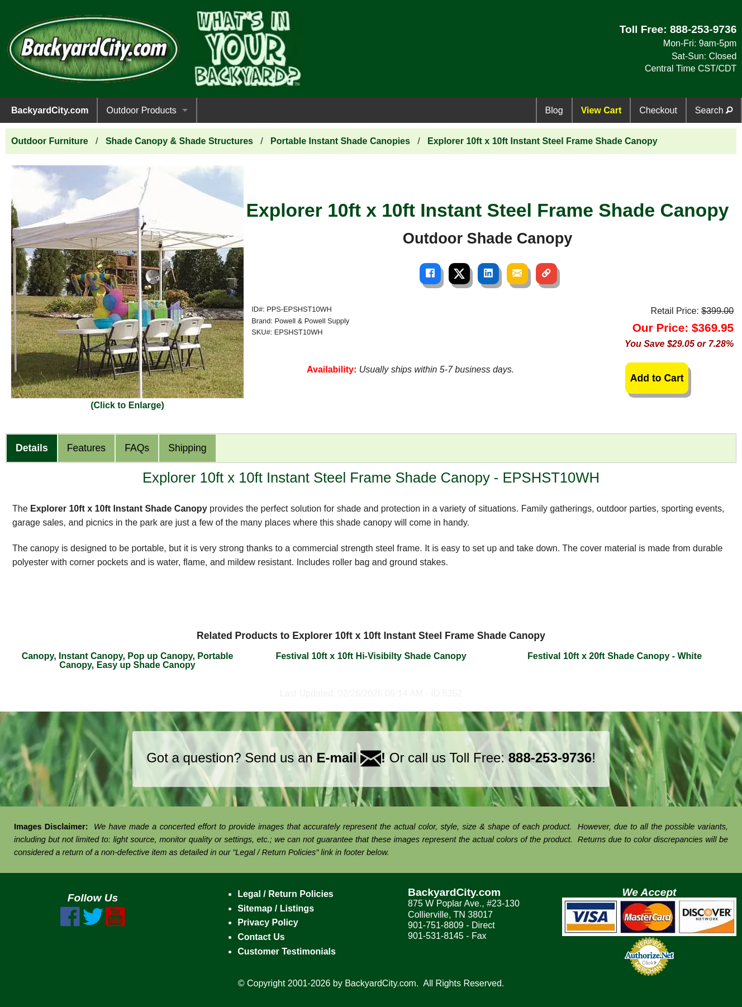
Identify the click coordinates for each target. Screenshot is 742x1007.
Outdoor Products (141, 110)
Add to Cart (657, 378)
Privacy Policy (267, 922)
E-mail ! (351, 757)
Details (32, 448)
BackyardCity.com (49, 110)
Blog (554, 110)
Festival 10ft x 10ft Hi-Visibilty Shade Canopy (370, 656)
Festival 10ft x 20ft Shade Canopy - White (614, 656)
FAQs (137, 448)
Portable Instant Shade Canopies (340, 141)
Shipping (187, 448)
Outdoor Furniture (49, 141)
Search (714, 110)
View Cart (601, 110)
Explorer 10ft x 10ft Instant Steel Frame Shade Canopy (542, 141)
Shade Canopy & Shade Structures (179, 141)
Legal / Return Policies (285, 894)
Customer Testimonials (286, 951)
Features (86, 448)
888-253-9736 (703, 29)
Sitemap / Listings (275, 908)
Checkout (658, 110)
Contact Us (260, 937)
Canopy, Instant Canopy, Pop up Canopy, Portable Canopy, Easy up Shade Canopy (128, 660)
